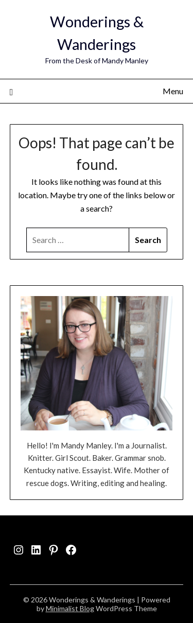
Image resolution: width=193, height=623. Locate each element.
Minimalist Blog (70, 608)
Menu (173, 91)
